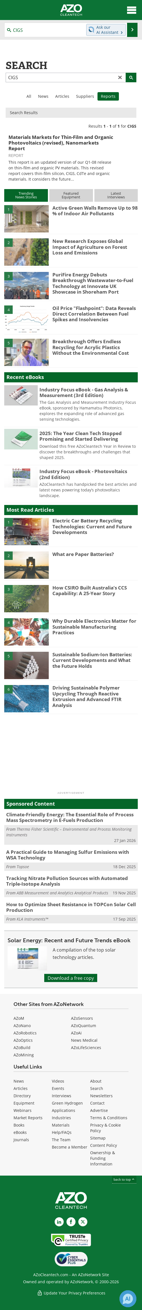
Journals (21, 1139)
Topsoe (23, 866)
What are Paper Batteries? (83, 554)
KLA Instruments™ (32, 919)
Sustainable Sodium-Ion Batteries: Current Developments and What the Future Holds (92, 660)
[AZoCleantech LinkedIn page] (59, 1221)
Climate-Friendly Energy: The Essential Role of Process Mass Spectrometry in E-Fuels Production (70, 817)
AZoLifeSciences (86, 1047)
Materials (61, 1125)
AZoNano (22, 1025)
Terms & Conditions (108, 1117)
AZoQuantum (83, 1025)
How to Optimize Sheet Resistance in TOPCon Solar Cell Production (71, 907)
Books (19, 1125)
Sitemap (98, 1138)
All (28, 96)
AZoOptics (23, 1040)
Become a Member (69, 1147)
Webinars (23, 1110)
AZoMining (24, 1055)
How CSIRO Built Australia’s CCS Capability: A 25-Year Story (89, 590)
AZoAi (76, 1033)
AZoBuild (22, 1047)
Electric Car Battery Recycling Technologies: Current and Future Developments (92, 526)
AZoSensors (82, 1018)
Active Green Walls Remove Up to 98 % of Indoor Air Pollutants (95, 211)
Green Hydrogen (67, 1103)
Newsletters (101, 1095)
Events (58, 1088)
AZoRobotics (25, 1033)
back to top (124, 1179)
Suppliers (85, 96)
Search (96, 1088)
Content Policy (103, 1145)
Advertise (99, 1110)
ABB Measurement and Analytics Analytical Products (62, 893)
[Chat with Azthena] (127, 1298)
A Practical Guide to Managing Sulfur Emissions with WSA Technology (67, 855)
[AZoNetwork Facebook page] (71, 1221)
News (43, 96)
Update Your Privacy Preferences (71, 1293)
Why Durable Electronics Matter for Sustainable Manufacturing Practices (94, 627)
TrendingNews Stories (26, 195)
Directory (22, 1095)
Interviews (61, 1095)
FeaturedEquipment (71, 195)
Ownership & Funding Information (102, 1158)
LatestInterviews (116, 195)
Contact (97, 1103)
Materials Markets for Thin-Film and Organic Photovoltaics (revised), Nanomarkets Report (60, 143)
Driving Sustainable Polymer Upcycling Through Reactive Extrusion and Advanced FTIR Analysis (86, 696)
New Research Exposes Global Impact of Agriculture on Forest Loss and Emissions (89, 247)
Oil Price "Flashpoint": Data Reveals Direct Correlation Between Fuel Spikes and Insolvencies (94, 314)
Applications (63, 1110)
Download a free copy (71, 978)
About (95, 1081)
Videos (58, 1081)
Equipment (24, 1103)
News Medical (84, 1040)
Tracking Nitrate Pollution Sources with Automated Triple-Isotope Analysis (67, 881)
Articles (62, 96)
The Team (61, 1139)
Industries (61, 1117)
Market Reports (28, 1117)
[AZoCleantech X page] (82, 1221)
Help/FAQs (62, 1132)
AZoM (19, 1018)
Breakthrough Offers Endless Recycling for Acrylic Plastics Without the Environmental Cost (90, 347)
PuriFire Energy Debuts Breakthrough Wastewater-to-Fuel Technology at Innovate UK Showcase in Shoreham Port (92, 283)
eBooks (20, 1132)
